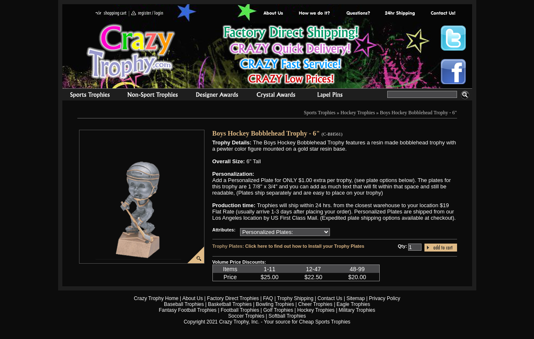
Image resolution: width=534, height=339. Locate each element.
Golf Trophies (278, 310)
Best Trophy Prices (290, 55)
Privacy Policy (384, 298)
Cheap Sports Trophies (324, 322)
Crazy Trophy (131, 51)
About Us (273, 13)
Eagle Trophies (353, 304)
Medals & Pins (332, 95)
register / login (147, 13)
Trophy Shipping (295, 298)
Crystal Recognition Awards (275, 95)
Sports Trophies (86, 95)
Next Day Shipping (400, 13)
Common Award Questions (357, 13)
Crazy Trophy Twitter (453, 38)
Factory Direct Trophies (314, 13)
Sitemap (355, 298)
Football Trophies (240, 310)
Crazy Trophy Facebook (453, 71)
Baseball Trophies (184, 304)
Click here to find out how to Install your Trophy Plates (304, 246)
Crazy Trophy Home (156, 298)
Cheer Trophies (315, 304)
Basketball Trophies (230, 304)
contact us (442, 13)
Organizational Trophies (153, 95)
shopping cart (111, 13)
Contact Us (329, 298)
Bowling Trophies (275, 304)
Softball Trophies (287, 316)
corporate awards (217, 95)
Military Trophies (357, 310)
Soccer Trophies (246, 316)
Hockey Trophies (357, 113)
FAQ (268, 298)
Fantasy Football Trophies (188, 310)
